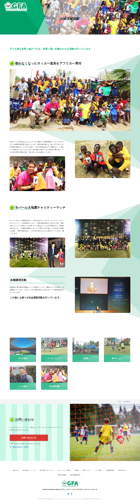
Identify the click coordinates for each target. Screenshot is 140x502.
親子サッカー (87, 470)
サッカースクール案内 (64, 470)
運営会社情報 (62, 475)
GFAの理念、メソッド (28, 470)
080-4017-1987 (21, 450)
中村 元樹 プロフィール (46, 470)
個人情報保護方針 (75, 475)
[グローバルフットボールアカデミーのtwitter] (68, 494)
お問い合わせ (122, 470)
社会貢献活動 (110, 470)
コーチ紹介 (98, 470)
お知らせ (15, 470)
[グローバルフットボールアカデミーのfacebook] (71, 494)
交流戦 (77, 470)
